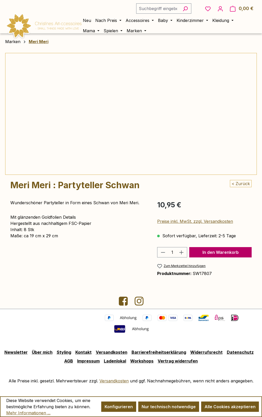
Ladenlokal (115, 361)
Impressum (88, 361)
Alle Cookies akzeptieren (230, 406)
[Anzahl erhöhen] (181, 252)
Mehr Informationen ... (28, 412)
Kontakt (83, 352)
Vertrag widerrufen (178, 361)
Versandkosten (111, 352)
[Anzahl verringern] (163, 252)
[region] (131, 113)
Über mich (42, 352)
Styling (64, 352)
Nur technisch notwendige (169, 406)
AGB (68, 361)
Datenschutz (240, 352)
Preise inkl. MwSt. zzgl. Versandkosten (195, 221)
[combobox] (157, 8)
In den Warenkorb (220, 252)
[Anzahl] (172, 252)
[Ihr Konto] (220, 8)
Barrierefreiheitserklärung (159, 352)
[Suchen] (185, 8)
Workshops (142, 361)
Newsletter (16, 352)
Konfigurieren (119, 406)
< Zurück (241, 183)
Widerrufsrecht (206, 352)
